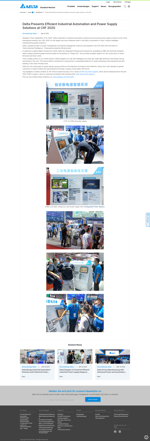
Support (95, 6)
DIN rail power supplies (89, 72)
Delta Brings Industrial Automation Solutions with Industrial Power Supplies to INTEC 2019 (36, 372)
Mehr (23, 376)
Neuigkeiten (39, 12)
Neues (103, 6)
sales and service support (85, 74)
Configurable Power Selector (94, 207)
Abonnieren (93, 399)
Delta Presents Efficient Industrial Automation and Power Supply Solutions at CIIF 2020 (68, 12)
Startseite (23, 12)
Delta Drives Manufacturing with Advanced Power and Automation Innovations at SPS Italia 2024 (111, 372)
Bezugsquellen (114, 6)
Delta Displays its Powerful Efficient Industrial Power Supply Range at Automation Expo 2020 (74, 372)
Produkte (71, 6)
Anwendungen (83, 6)
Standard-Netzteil (47, 7)
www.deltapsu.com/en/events (63, 77)
